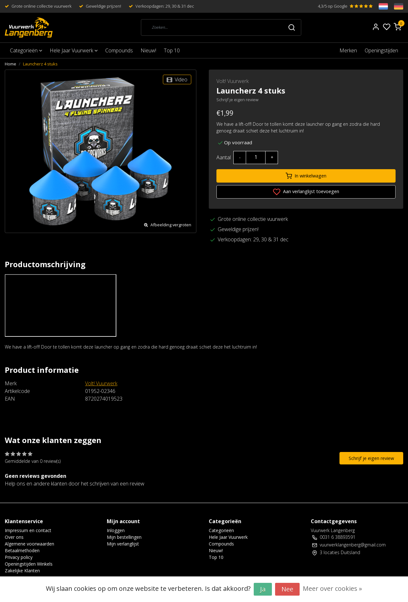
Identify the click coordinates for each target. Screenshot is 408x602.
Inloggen (116, 530)
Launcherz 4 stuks (40, 64)
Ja (263, 589)
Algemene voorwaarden (29, 544)
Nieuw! (148, 50)
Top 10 (172, 50)
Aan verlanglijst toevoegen (306, 192)
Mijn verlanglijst (123, 544)
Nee (287, 589)
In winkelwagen (306, 176)
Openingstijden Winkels (29, 564)
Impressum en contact (28, 530)
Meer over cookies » (332, 588)
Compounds (119, 50)
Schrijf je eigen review (237, 99)
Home (10, 64)
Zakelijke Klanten (22, 571)
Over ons (14, 537)
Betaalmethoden (22, 550)
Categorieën (26, 50)
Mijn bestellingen (124, 537)
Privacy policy (19, 557)
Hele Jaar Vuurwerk (74, 50)
